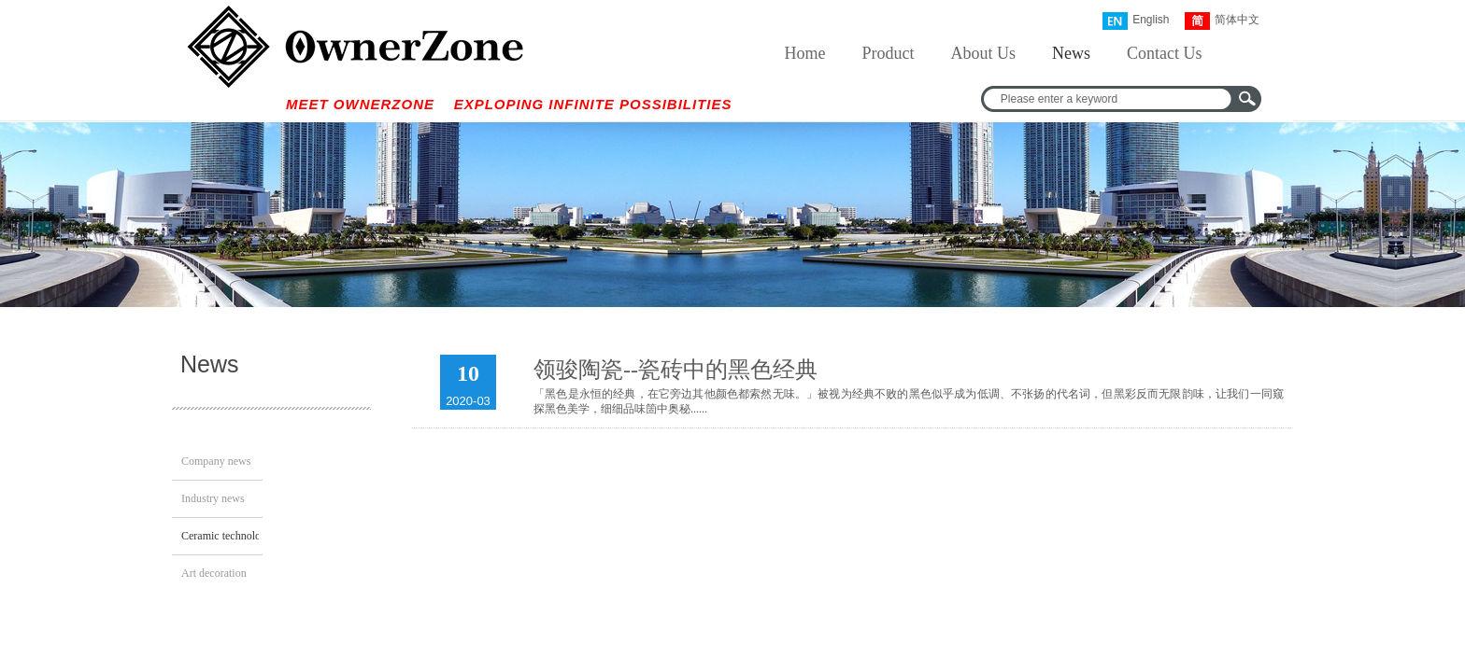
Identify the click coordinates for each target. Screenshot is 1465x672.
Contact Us (1164, 53)
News (1071, 53)
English (1135, 21)
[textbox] (1109, 99)
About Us (984, 53)
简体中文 (1222, 21)
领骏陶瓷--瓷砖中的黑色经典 (675, 369)
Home (805, 53)
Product (888, 53)
